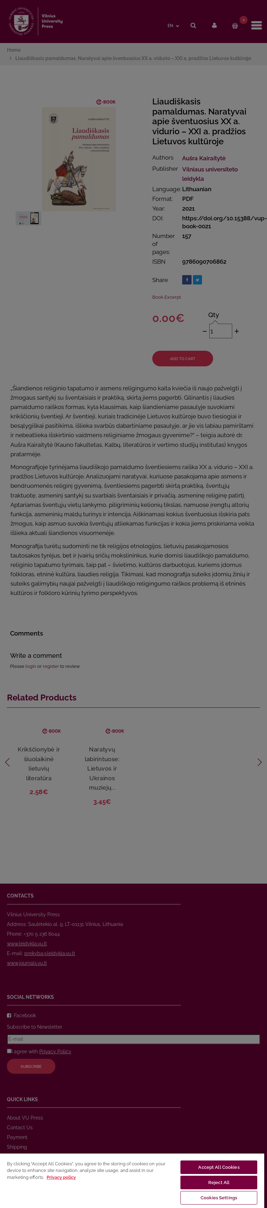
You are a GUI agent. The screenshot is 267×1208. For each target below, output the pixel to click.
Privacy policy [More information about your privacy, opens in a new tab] (61, 1177)
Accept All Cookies (218, 1167)
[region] (132, 1180)
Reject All (218, 1182)
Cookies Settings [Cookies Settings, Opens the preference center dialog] (219, 1197)
